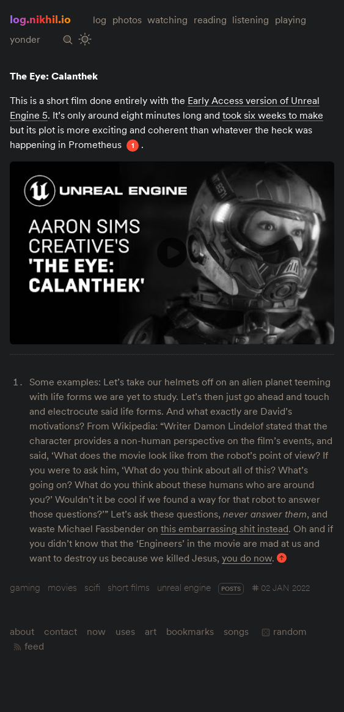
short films (129, 587)
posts (231, 589)
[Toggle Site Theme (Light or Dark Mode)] (85, 39)
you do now (247, 558)
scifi (92, 587)
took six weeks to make (272, 115)
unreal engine (184, 587)
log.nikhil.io (40, 19)
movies (62, 587)
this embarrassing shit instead (224, 528)
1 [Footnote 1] (132, 145)
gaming (25, 587)
